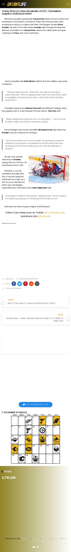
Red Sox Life (45, 539)
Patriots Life (56, 539)
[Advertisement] (35, 255)
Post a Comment (13, 288)
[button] (14, 283)
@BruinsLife (44, 216)
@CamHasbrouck (54, 212)
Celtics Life (35, 539)
